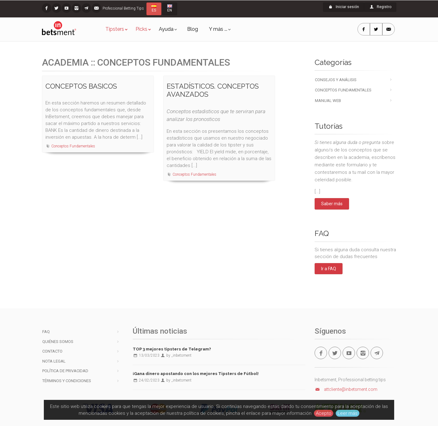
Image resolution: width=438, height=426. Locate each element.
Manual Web (328, 100)
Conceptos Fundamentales (73, 146)
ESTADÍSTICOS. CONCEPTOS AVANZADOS (213, 90)
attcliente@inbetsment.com (346, 389)
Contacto (52, 351)
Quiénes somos (57, 341)
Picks (141, 29)
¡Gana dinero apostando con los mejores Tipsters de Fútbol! (196, 373)
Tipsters (114, 29)
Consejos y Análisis (336, 79)
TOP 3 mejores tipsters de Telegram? (172, 349)
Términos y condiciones (66, 380)
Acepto (323, 413)
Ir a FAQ (328, 268)
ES (153, 8)
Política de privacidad (65, 370)
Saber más (332, 203)
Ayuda (166, 29)
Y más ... (218, 29)
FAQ (46, 331)
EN (169, 8)
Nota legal (54, 361)
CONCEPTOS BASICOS (81, 86)
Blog (192, 29)
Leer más (347, 413)
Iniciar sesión (343, 7)
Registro (380, 7)
